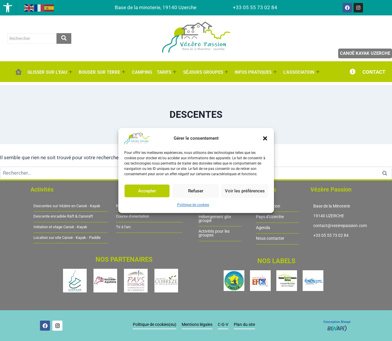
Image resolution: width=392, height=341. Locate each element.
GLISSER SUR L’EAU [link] (50, 72)
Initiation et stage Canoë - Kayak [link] (60, 227)
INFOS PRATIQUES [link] (255, 72)
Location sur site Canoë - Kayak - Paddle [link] (67, 237)
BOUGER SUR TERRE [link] (102, 72)
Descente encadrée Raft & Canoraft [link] (63, 216)
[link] (7, 7)
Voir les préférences (245, 191)
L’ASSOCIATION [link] (301, 72)
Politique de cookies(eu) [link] (154, 324)
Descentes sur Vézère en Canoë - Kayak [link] (66, 206)
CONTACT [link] (373, 72)
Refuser (195, 191)
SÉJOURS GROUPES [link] (205, 72)
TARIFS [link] (166, 72)
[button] (265, 138)
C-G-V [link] (223, 324)
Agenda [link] (263, 228)
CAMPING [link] (142, 72)
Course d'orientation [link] (132, 216)
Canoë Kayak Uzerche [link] (365, 53)
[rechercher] (32, 38)
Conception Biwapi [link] (337, 322)
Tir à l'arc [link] (123, 227)
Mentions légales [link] (197, 324)
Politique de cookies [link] (193, 205)
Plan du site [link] (244, 324)
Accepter (147, 191)
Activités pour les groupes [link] (214, 233)
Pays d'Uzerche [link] (270, 217)
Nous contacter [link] (270, 238)
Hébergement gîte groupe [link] (215, 218)
